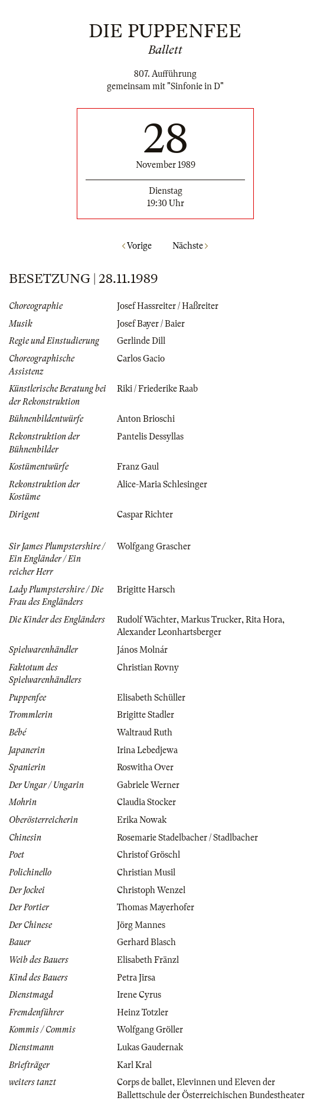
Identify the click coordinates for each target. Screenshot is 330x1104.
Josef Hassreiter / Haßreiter (167, 306)
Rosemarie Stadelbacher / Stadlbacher (187, 837)
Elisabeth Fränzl (148, 960)
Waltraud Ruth (144, 732)
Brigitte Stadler (145, 714)
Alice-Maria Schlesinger (162, 484)
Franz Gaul (138, 466)
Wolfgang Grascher (154, 546)
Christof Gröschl (148, 854)
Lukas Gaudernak (150, 1047)
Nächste (190, 245)
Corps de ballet (144, 1082)
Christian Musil (146, 872)
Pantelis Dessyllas (150, 436)
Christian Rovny (148, 667)
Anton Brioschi (146, 419)
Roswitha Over (145, 767)
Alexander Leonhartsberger (169, 632)
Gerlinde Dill (141, 341)
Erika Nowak (141, 820)
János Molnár (142, 649)
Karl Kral (134, 1065)
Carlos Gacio (141, 358)
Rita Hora (264, 619)
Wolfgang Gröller (150, 1029)
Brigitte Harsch (146, 589)
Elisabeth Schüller (151, 697)
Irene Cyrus (139, 994)
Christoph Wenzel (151, 890)
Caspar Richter (145, 514)
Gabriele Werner (148, 785)
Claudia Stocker (146, 802)
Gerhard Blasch (146, 942)
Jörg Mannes (141, 925)
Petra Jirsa (136, 977)
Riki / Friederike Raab (157, 388)
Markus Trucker (211, 619)
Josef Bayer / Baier (151, 323)
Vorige (137, 245)
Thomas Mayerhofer (155, 907)
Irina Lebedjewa (147, 750)
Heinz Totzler (142, 1012)
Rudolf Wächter (147, 619)
